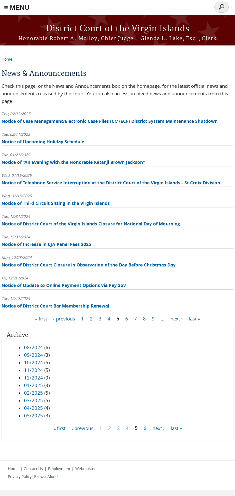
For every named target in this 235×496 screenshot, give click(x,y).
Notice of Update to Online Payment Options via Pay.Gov (64, 285)
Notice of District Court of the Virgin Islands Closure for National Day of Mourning (91, 224)
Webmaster (85, 468)
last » (194, 318)
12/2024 (33, 377)
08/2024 (33, 347)
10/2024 (33, 362)
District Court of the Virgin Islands (117, 29)
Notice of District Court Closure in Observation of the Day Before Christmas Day (89, 265)
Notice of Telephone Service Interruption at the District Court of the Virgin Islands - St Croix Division (111, 183)
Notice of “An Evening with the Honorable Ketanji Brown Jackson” (73, 162)
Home (7, 59)
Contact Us (33, 468)
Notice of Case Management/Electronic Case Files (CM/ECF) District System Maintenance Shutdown (110, 121)
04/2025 (33, 408)
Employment (59, 468)
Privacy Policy (20, 476)
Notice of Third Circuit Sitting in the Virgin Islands (56, 203)
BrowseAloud (46, 476)
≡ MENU (16, 7)
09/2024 (33, 355)
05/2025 (33, 415)
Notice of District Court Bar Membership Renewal (55, 306)
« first (41, 318)
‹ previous (64, 318)
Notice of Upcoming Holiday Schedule (43, 142)
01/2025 (33, 385)
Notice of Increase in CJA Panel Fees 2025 (46, 244)
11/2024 (33, 370)
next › (176, 318)
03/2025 (33, 400)
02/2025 (33, 393)
